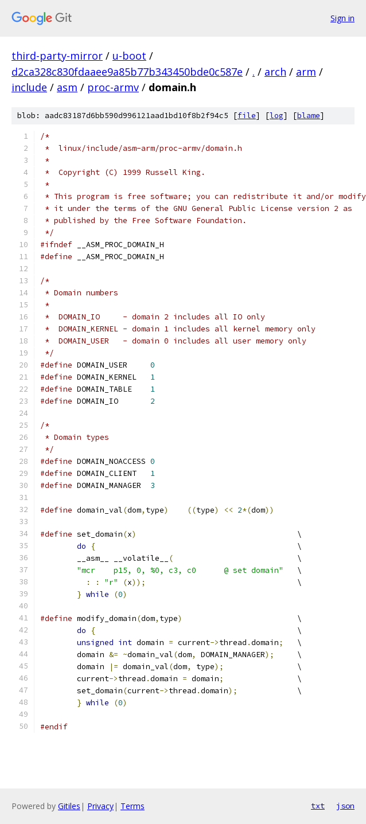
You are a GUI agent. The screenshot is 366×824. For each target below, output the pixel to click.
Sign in (342, 18)
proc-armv (113, 87)
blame (308, 115)
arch (275, 72)
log (276, 115)
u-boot (129, 56)
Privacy (100, 805)
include (29, 87)
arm (306, 72)
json (345, 805)
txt (318, 805)
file (246, 115)
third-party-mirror (57, 56)
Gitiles (69, 805)
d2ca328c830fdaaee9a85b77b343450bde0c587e (127, 72)
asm (67, 87)
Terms (132, 805)
